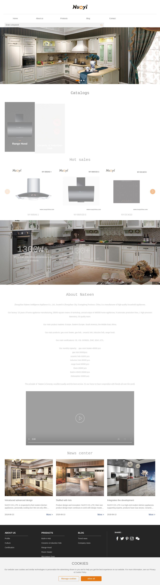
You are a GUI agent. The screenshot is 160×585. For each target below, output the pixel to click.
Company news (84, 543)
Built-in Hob (46, 538)
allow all (91, 579)
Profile (7, 538)
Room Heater (46, 552)
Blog (81, 533)
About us (10, 533)
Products (47, 533)
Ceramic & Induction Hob (51, 543)
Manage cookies (68, 579)
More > (49, 514)
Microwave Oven (48, 556)
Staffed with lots (64, 500)
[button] (77, 80)
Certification (9, 547)
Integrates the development (120, 500)
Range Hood (46, 547)
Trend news (82, 538)
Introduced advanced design (19, 500)
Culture (8, 543)
